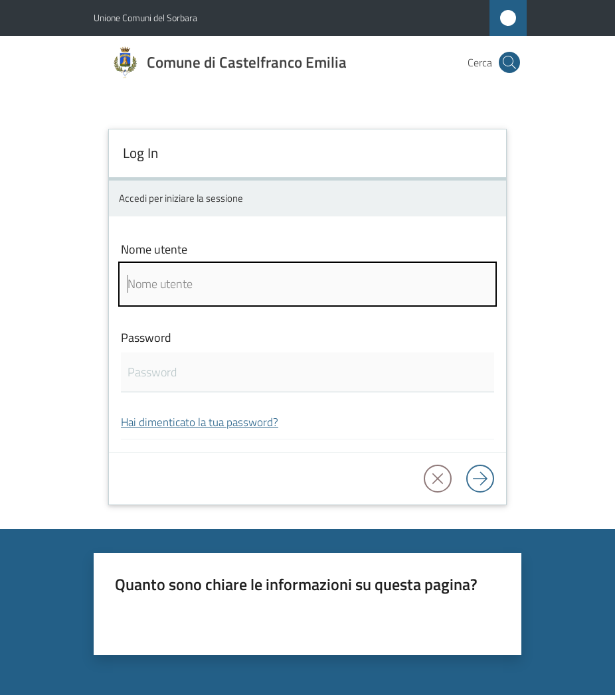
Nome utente (154, 249)
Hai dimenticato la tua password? (199, 422)
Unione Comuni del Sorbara (145, 18)
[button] (509, 62)
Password (146, 338)
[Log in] (480, 479)
